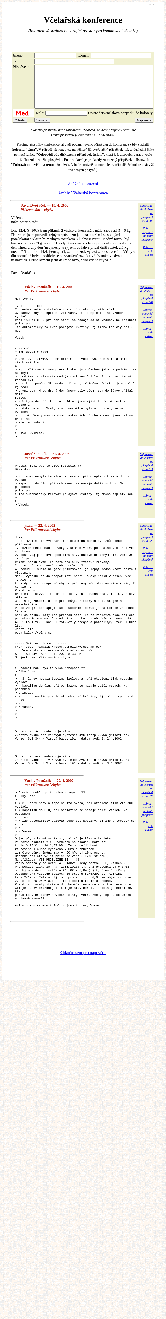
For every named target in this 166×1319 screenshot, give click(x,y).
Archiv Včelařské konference (83, 201)
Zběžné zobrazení (83, 192)
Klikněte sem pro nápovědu (83, 1071)
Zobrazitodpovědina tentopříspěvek (147, 242)
